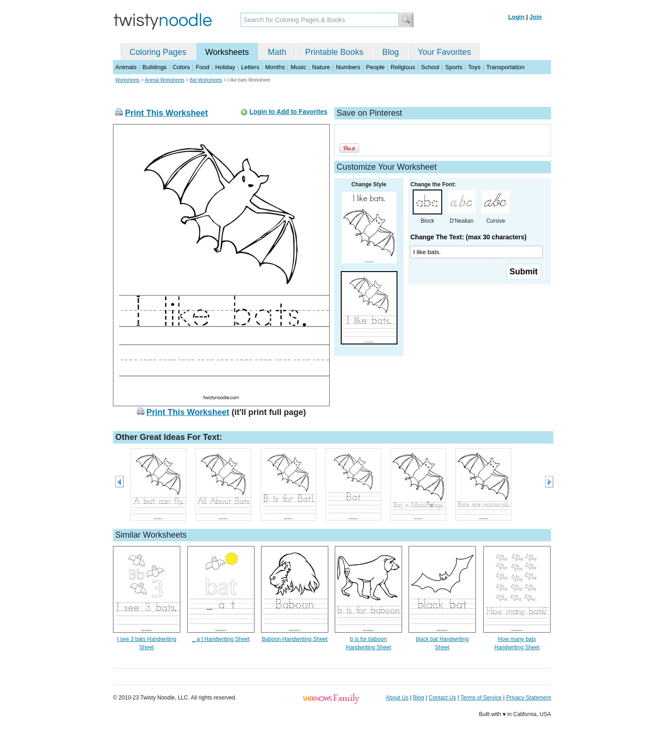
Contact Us (442, 697)
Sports (453, 67)
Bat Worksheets (206, 80)
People (375, 67)
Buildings (154, 67)
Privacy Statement (528, 697)
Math (277, 52)
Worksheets (227, 52)
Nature (321, 67)
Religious (403, 67)
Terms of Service (480, 697)
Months (275, 67)
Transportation (505, 67)
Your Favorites (444, 52)
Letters (250, 67)
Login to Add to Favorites (288, 111)
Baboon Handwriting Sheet (295, 639)
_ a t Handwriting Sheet (221, 639)
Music (298, 67)
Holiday (225, 67)
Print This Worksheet (166, 113)
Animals (125, 67)
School (430, 67)
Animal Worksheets (164, 80)
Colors (181, 67)
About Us (397, 697)
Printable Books (334, 52)
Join (535, 16)
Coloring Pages (158, 52)
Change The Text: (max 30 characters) (468, 237)
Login (516, 16)
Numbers (348, 67)
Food (202, 67)
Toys (474, 67)
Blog (390, 52)
